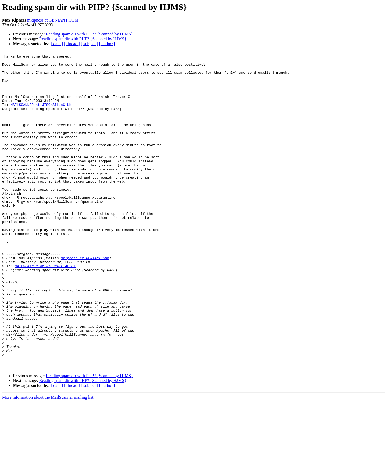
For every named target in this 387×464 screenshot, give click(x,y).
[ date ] (57, 43)
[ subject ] (89, 43)
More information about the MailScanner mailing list (47, 459)
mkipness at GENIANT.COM (52, 20)
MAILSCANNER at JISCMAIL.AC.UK (40, 115)
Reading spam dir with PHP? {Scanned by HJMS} (89, 34)
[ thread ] (72, 43)
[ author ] (107, 43)
